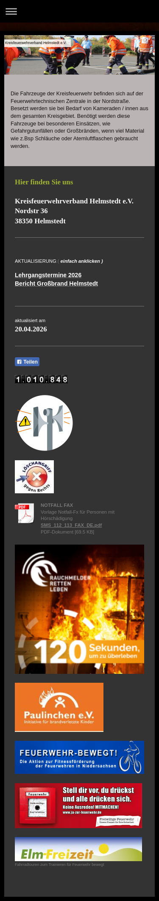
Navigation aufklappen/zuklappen (79, 11)
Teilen (27, 362)
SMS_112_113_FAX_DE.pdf (71, 525)
